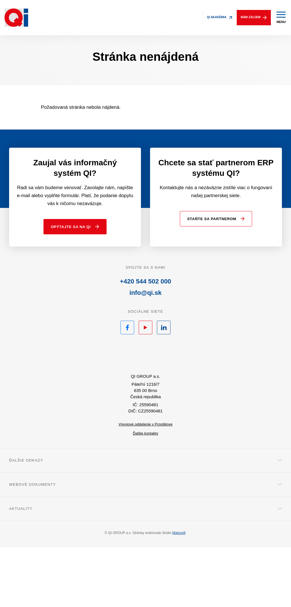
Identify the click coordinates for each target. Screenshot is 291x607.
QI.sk (146, 411)
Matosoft (178, 593)
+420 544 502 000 (145, 335)
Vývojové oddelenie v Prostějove (145, 483)
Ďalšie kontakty (145, 492)
